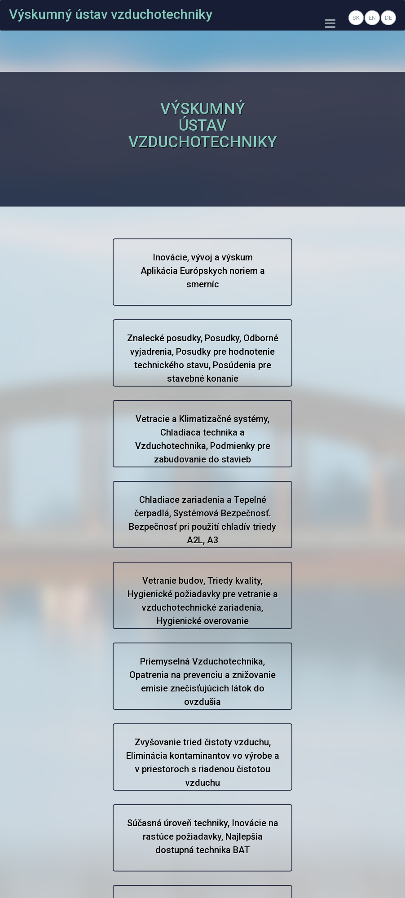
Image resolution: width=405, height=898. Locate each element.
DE (388, 17)
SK (356, 17)
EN (372, 17)
